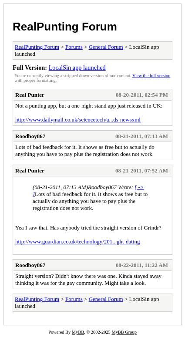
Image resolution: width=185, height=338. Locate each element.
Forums (74, 47)
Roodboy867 (30, 136)
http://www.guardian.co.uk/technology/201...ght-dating (77, 241)
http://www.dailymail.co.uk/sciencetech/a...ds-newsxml (78, 119)
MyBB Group (123, 332)
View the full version (151, 75)
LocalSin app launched (77, 67)
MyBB (78, 332)
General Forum (106, 47)
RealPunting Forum (65, 26)
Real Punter (29, 94)
